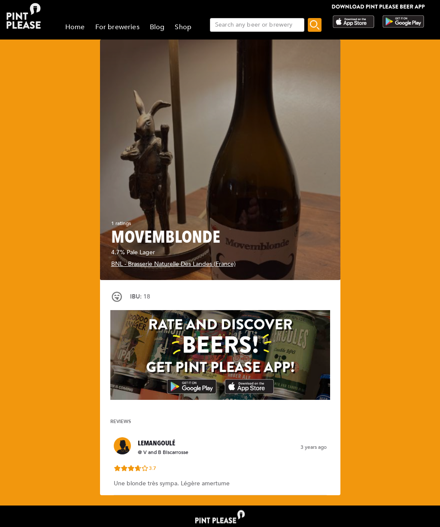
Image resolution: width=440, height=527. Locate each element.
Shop (183, 27)
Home (75, 27)
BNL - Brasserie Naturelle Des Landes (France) (173, 264)
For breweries (117, 27)
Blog (157, 27)
